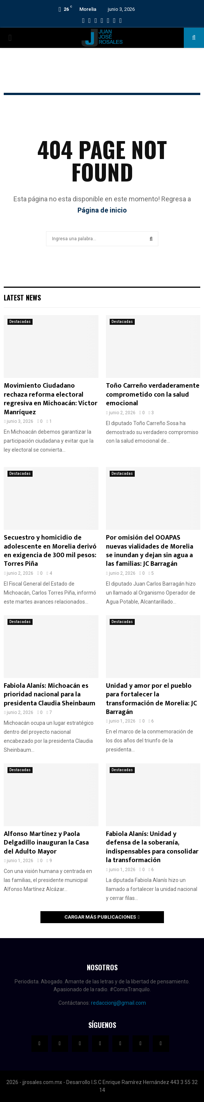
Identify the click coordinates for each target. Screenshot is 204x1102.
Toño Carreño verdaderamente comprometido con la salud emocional (153, 394)
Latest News (22, 297)
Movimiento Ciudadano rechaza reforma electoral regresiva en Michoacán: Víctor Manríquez (50, 399)
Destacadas (20, 322)
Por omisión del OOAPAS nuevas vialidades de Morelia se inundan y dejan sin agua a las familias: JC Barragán (149, 551)
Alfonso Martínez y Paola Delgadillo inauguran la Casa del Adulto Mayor (46, 842)
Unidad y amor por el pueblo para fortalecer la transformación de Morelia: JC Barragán (151, 699)
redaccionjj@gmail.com (118, 1003)
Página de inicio (102, 210)
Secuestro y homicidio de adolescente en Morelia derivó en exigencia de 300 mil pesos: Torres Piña (50, 551)
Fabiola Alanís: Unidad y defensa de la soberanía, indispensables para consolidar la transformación (152, 847)
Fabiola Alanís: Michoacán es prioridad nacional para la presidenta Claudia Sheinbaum (49, 694)
